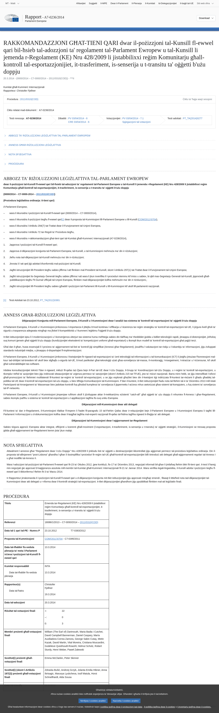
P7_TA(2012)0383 (49, 300)
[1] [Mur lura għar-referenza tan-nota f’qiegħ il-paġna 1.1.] (4, 300)
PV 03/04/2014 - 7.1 (133, 118)
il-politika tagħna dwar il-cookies (159, 710)
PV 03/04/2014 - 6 (78, 118)
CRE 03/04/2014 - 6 (78, 122)
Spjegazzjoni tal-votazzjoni (136, 122)
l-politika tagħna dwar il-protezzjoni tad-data (121, 710)
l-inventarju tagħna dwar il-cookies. (194, 710)
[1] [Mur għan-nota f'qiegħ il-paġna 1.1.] (62, 219)
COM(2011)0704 (147, 219)
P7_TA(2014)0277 (192, 118)
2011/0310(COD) (29, 99)
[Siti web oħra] (205, 3)
